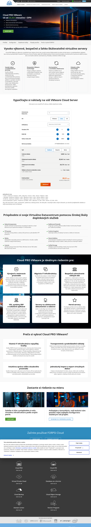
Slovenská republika (66, 1)
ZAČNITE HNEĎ (36, 439)
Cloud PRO (12, 465)
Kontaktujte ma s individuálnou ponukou (61, 419)
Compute (28, 506)
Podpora (10, 504)
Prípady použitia (34, 42)
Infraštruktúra (46, 4)
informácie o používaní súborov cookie (25, 517)
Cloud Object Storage (34, 478)
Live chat (10, 502)
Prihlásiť (10, 506)
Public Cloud (20, 4)
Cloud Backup (12, 478)
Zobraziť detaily (8, 524)
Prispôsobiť (79, 516)
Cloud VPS (34, 465)
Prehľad (5, 42)
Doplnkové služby (23, 42)
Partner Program (78, 478)
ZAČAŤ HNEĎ (8, 31)
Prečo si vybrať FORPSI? (47, 42)
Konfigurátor (12, 42)
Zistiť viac (13, 470)
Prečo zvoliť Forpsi (57, 4)
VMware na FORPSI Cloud (33, 4)
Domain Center (56, 478)
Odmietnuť (79, 521)
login (85, 1)
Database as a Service (78, 465)
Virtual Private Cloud (56, 465)
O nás (41, 505)
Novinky (41, 508)
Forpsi (66, 4)
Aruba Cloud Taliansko (58, 505)
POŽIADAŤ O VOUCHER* (53, 439)
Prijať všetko (79, 512)
